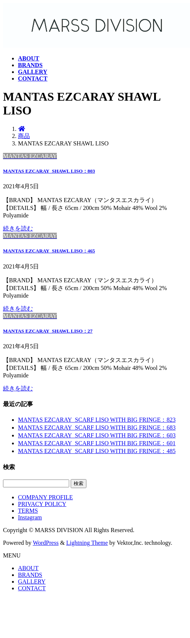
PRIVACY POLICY (42, 504)
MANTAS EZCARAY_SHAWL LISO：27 (47, 331)
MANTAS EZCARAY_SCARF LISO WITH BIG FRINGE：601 (96, 443)
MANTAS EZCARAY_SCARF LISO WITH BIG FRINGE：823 (96, 420)
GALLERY (32, 581)
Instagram (30, 517)
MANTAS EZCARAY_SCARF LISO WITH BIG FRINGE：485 (96, 451)
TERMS (28, 510)
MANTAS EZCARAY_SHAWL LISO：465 (49, 251)
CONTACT (32, 588)
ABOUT (28, 568)
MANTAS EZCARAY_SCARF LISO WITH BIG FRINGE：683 (96, 427)
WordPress (46, 543)
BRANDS (30, 575)
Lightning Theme (87, 543)
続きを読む (18, 228)
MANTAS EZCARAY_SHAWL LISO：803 (49, 171)
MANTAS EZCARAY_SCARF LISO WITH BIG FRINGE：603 (96, 435)
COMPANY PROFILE (45, 497)
